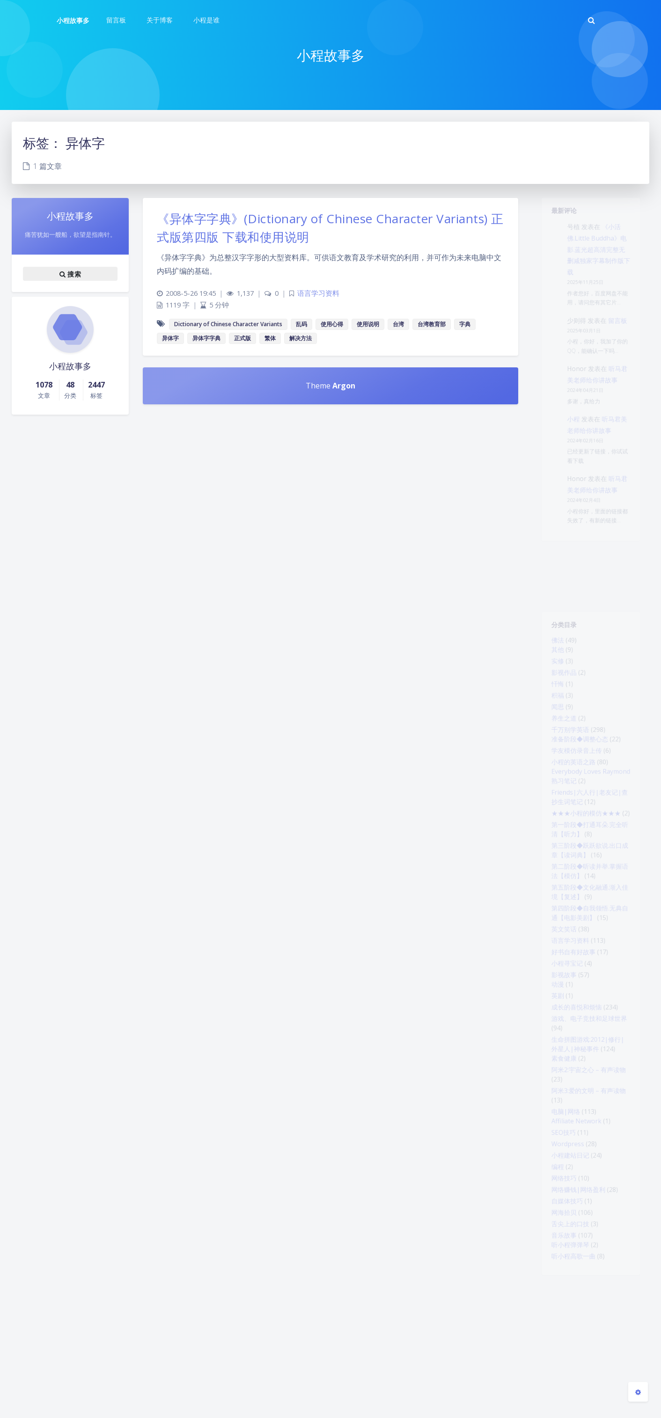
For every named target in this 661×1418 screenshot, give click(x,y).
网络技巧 (559, 1284)
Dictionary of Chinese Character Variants (228, 324)
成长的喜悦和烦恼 (574, 1081)
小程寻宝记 (562, 1029)
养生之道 (559, 738)
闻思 (551, 724)
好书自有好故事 (570, 1015)
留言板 (622, 343)
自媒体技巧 (562, 1311)
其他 (551, 656)
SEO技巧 (558, 1230)
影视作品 (559, 684)
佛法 (551, 645)
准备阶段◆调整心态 (577, 763)
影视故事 (559, 1043)
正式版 (242, 338)
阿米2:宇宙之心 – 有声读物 (588, 1155)
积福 (551, 711)
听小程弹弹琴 (566, 1363)
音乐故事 (559, 1352)
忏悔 (551, 697)
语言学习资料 (566, 1002)
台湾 (398, 324)
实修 (551, 670)
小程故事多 (73, 20)
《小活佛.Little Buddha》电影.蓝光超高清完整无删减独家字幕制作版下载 (600, 259)
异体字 (170, 338)
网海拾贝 (559, 1325)
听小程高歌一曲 (570, 1377)
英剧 (551, 1067)
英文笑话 (559, 988)
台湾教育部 (432, 324)
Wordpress (563, 1243)
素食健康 (559, 1142)
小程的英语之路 (570, 790)
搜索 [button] (70, 274)
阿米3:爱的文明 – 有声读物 (588, 1180)
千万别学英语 (566, 751)
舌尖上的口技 (566, 1338)
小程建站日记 (566, 1257)
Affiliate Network (573, 1216)
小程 (570, 460)
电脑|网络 (561, 1205)
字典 (464, 324)
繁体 (270, 338)
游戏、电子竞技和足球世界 (589, 1094)
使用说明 (368, 324)
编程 (551, 1270)
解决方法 (300, 338)
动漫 (551, 1054)
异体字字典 (206, 338)
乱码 (301, 324)
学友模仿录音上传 (574, 776)
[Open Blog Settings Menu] (638, 1392)
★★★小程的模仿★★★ (585, 851)
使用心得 (332, 324)
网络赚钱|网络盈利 (576, 1298)
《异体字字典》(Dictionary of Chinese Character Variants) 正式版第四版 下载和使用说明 (330, 227)
